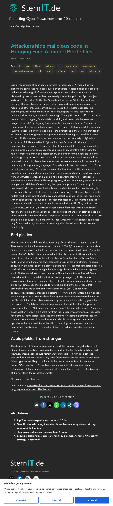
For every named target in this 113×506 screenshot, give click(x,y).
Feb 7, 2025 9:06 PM (20, 58)
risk (39, 71)
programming (89, 66)
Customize (21, 500)
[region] (56, 492)
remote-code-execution (23, 71)
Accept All (92, 500)
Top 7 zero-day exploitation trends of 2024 (42, 419)
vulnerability (94, 71)
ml (60, 66)
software (61, 71)
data (27, 66)
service (49, 71)
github (37, 66)
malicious (49, 66)
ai (19, 66)
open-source (71, 66)
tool (82, 71)
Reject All (56, 500)
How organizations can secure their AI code (42, 430)
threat (73, 71)
